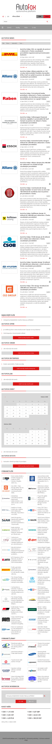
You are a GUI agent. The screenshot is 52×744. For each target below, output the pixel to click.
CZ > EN (21, 701)
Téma (8, 43)
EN (8, 16)
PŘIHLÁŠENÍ (17, 16)
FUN (40, 16)
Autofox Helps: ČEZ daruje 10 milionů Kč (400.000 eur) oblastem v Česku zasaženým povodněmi (34, 287)
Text (21, 43)
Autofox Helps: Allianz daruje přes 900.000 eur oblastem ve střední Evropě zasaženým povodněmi (35, 164)
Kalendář (15, 43)
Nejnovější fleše (8, 315)
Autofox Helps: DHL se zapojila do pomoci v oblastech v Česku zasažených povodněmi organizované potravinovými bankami (35, 52)
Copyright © (21, 738)
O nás (34, 27)
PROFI (47, 16)
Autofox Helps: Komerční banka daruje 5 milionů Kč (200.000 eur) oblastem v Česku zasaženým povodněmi (35, 142)
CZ (3, 16)
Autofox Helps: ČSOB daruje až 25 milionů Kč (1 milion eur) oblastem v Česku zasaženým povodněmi (35, 239)
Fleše (26, 27)
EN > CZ (31, 701)
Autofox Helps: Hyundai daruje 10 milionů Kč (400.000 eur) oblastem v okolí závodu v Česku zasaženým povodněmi (35, 264)
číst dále (22, 67)
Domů (9, 27)
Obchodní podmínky (32, 738)
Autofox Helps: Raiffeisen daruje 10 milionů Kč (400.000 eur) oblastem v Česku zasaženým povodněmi (35, 215)
